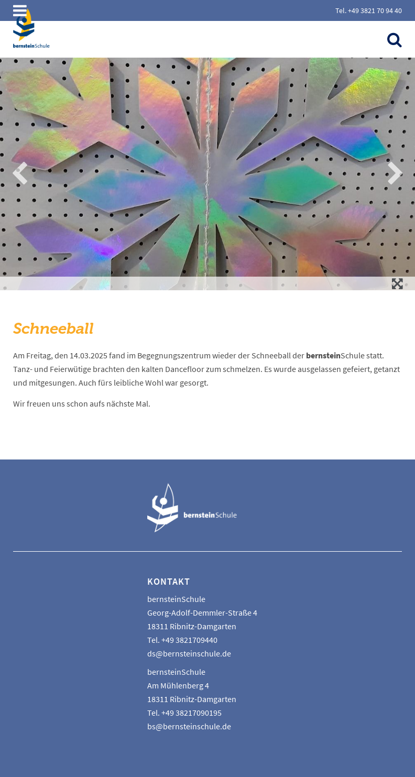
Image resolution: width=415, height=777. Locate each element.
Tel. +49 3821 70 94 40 (368, 10)
